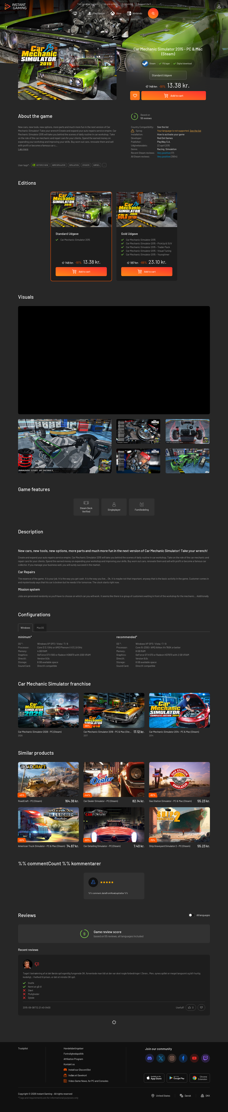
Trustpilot (23, 1048)
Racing (160, 149)
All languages (199, 915)
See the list (163, 127)
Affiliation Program (73, 1058)
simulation (74, 165)
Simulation (171, 149)
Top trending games (87, 4)
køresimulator (58, 165)
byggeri (86, 165)
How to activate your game (171, 134)
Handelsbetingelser (73, 1048)
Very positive (164, 152)
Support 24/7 (144, 4)
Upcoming (127, 4)
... (104, 165)
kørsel (96, 165)
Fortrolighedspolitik (74, 1053)
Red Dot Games (165, 138)
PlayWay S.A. (163, 141)
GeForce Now (42, 165)
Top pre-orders (110, 4)
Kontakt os (69, 1064)
